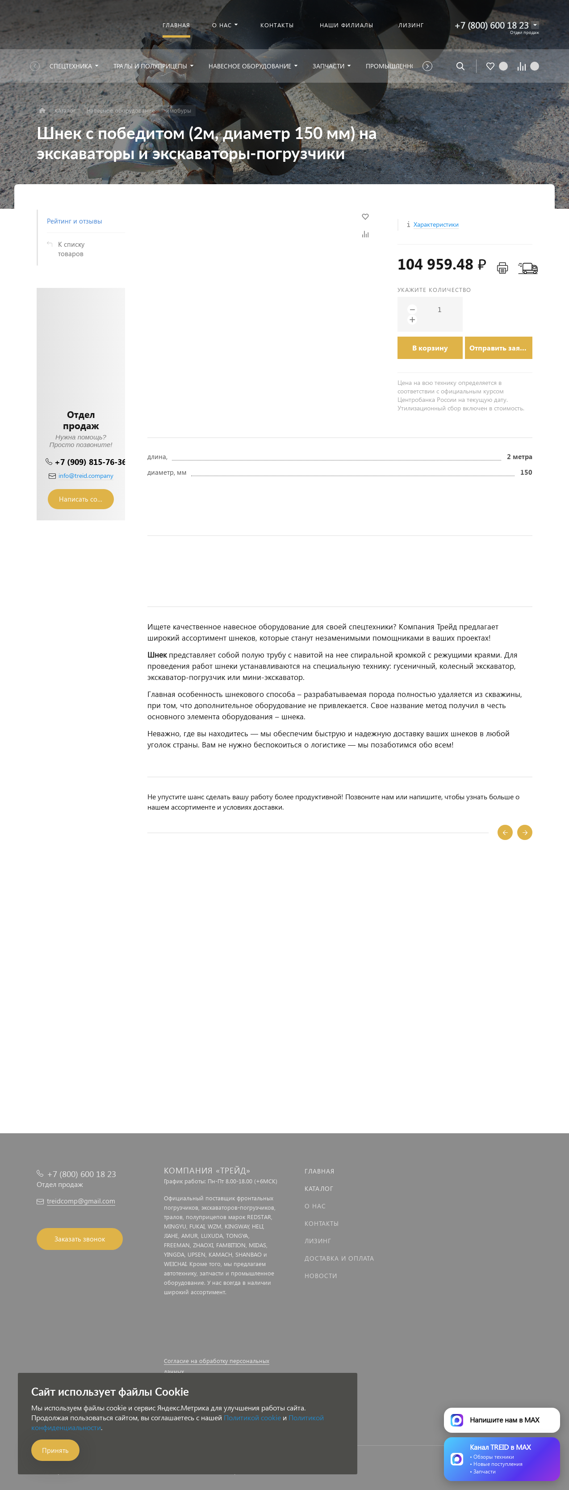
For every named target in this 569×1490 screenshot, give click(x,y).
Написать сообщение (86, 498)
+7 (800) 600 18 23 (491, 24)
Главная (320, 1171)
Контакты (322, 1223)
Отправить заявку (500, 347)
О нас (315, 1206)
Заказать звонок (79, 1238)
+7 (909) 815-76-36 (90, 461)
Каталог (319, 1188)
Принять (55, 1450)
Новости (321, 1275)
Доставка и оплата (339, 1258)
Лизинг (318, 1241)
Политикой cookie (252, 1417)
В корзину (430, 347)
